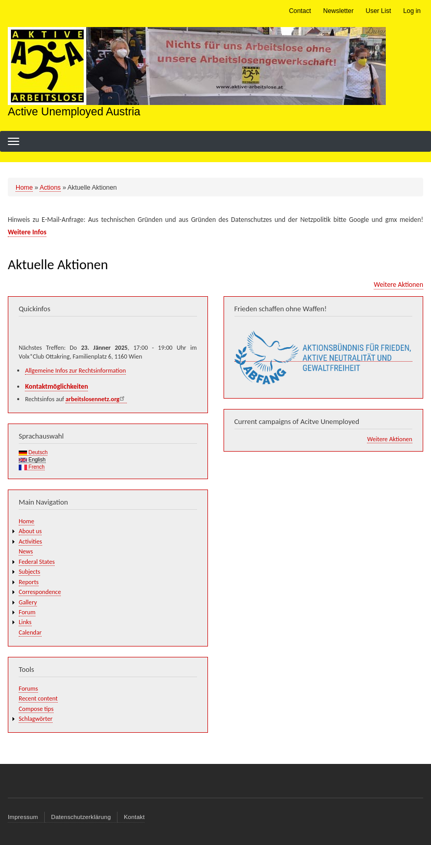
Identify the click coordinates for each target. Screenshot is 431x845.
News (26, 551)
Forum (27, 612)
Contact (300, 11)
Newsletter (338, 11)
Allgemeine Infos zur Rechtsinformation (75, 370)
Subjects (29, 571)
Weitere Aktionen (398, 284)
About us (30, 531)
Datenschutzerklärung (81, 817)
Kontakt (134, 817)
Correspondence (40, 592)
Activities (30, 541)
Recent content (38, 698)
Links (25, 622)
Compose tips (36, 708)
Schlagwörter (36, 718)
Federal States (37, 561)
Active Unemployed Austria (74, 111)
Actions (50, 187)
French (32, 467)
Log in (412, 11)
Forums (28, 688)
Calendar (30, 632)
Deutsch (33, 452)
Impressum (23, 817)
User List (378, 11)
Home (24, 187)
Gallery (28, 602)
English (32, 460)
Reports (28, 582)
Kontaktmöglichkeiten (56, 386)
